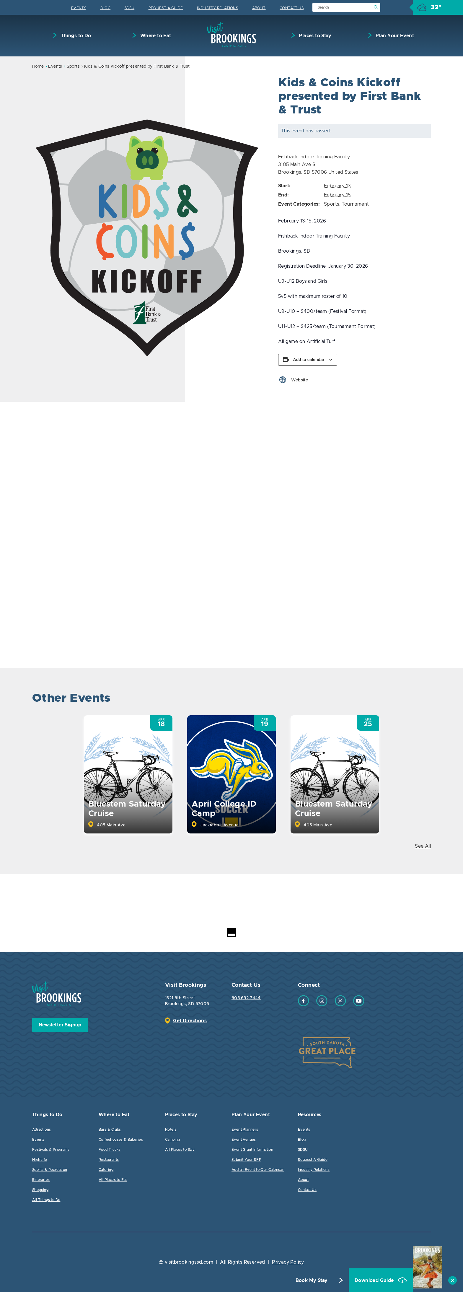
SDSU (130, 8)
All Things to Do (46, 1200)
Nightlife (39, 1159)
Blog (105, 8)
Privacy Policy (288, 1262)
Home (38, 66)
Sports (73, 66)
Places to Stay (314, 35)
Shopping (40, 1190)
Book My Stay (312, 1280)
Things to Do (75, 35)
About (259, 8)
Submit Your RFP (246, 1159)
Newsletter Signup (60, 1025)
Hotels (170, 1129)
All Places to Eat (113, 1180)
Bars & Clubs (110, 1129)
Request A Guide (166, 8)
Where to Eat (155, 35)
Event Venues (243, 1139)
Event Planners (244, 1129)
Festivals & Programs (50, 1149)
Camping (172, 1139)
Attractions (41, 1129)
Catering (106, 1169)
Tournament (355, 204)
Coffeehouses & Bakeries (121, 1139)
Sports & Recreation (49, 1169)
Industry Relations (217, 8)
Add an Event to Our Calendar (257, 1169)
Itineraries (41, 1180)
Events (78, 8)
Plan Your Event (394, 35)
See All (423, 846)
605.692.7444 (246, 998)
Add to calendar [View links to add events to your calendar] (309, 359)
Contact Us (292, 8)
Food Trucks (109, 1149)
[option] (147, 230)
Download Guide (375, 1280)
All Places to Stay (180, 1149)
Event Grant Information (252, 1149)
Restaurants (109, 1159)
